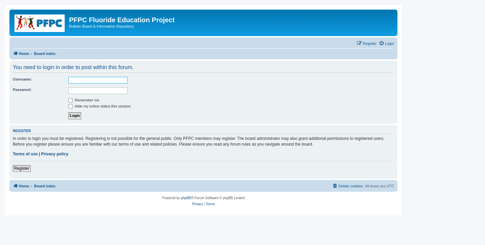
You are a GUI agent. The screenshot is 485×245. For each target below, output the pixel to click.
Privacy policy (54, 154)
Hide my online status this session (99, 106)
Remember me (83, 100)
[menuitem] (386, 43)
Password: (22, 90)
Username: (22, 79)
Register (21, 168)
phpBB (186, 198)
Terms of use (25, 154)
